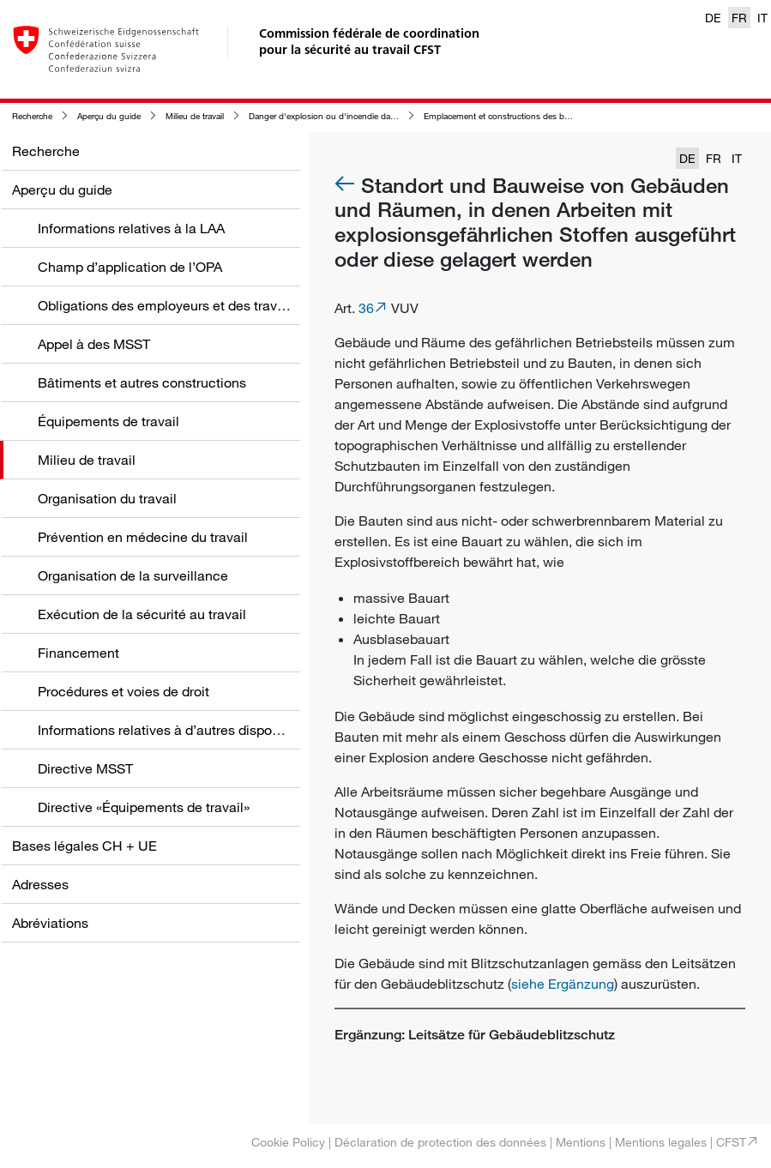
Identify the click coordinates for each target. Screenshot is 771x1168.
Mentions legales (661, 1142)
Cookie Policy (288, 1142)
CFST (731, 1142)
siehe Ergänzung (562, 983)
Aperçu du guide (109, 116)
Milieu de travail (195, 116)
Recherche (32, 116)
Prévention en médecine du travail (143, 536)
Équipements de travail (108, 421)
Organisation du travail (107, 498)
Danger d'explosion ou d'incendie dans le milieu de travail (359, 116)
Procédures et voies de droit (123, 691)
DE (713, 17)
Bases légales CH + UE (84, 845)
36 (366, 307)
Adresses (40, 884)
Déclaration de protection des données (440, 1142)
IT (762, 17)
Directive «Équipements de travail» (144, 807)
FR (739, 17)
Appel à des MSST (94, 343)
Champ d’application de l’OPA (130, 266)
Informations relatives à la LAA (131, 228)
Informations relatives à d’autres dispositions (175, 729)
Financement (78, 652)
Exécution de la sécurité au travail (142, 614)
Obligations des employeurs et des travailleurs (180, 305)
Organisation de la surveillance (133, 575)
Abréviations (50, 922)
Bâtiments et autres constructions (142, 382)
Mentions (580, 1142)
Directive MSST (85, 768)
